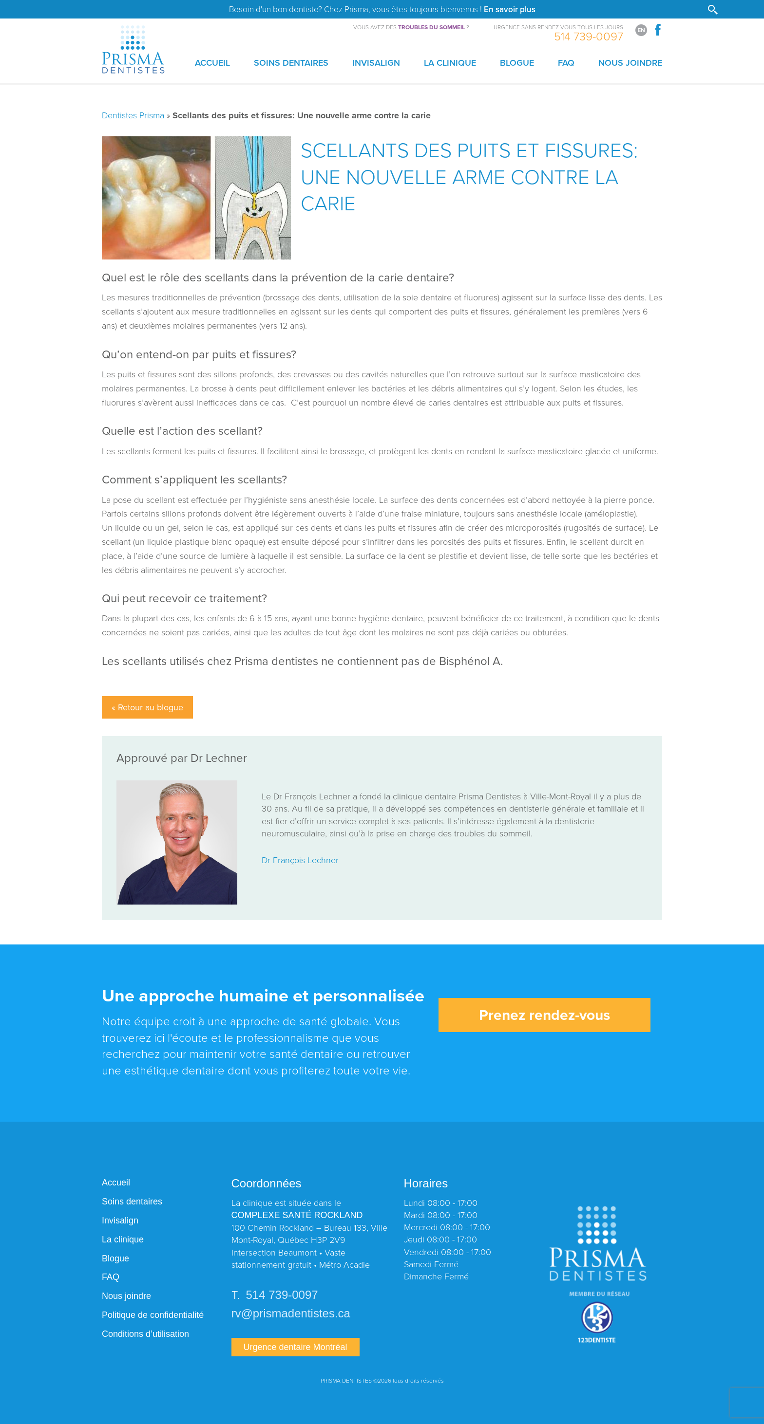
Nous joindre (630, 62)
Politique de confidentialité (153, 1315)
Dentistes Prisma (133, 115)
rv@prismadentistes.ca (290, 1313)
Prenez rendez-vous (544, 1015)
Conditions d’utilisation (145, 1334)
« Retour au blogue (147, 707)
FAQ (566, 62)
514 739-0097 (588, 36)
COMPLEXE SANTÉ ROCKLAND (297, 1215)
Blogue (517, 62)
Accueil (212, 62)
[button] (713, 10)
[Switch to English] (641, 30)
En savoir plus (509, 9)
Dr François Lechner (300, 860)
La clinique (450, 62)
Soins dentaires (291, 62)
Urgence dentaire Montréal (295, 1347)
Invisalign (376, 62)
